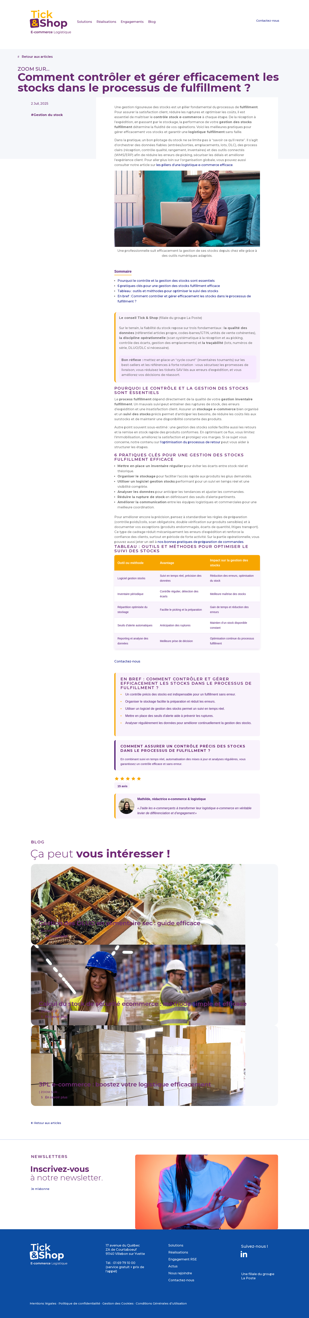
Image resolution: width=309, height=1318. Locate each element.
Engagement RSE (182, 1259)
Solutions (84, 22)
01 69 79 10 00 (124, 1263)
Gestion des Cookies (118, 1303)
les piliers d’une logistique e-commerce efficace (194, 165)
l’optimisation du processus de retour (190, 442)
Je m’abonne (40, 1189)
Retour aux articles (37, 57)
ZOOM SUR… (50, 931)
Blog (152, 22)
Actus (173, 1266)
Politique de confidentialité (79, 1303)
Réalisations (106, 22)
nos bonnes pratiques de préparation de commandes (201, 542)
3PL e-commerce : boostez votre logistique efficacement (125, 1084)
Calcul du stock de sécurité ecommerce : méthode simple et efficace (143, 1003)
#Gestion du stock (47, 115)
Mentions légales (43, 1303)
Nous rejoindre (180, 1273)
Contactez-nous (267, 20)
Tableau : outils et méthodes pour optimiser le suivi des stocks (167, 291)
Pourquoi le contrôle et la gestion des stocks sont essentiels (166, 281)
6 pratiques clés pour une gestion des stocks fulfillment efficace (168, 286)
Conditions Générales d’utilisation (161, 1303)
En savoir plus (56, 936)
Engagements (132, 22)
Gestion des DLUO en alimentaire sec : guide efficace (119, 923)
